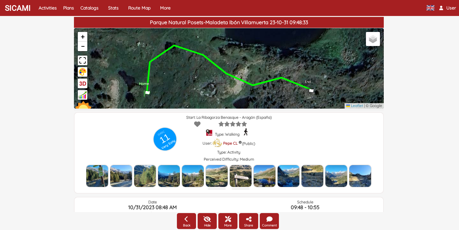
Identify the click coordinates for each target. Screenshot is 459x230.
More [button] (165, 8)
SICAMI (18, 8)
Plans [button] (68, 8)
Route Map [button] (139, 8)
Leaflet (354, 105)
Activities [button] (48, 8)
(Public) (248, 143)
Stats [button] (113, 8)
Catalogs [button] (89, 8)
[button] (447, 8)
